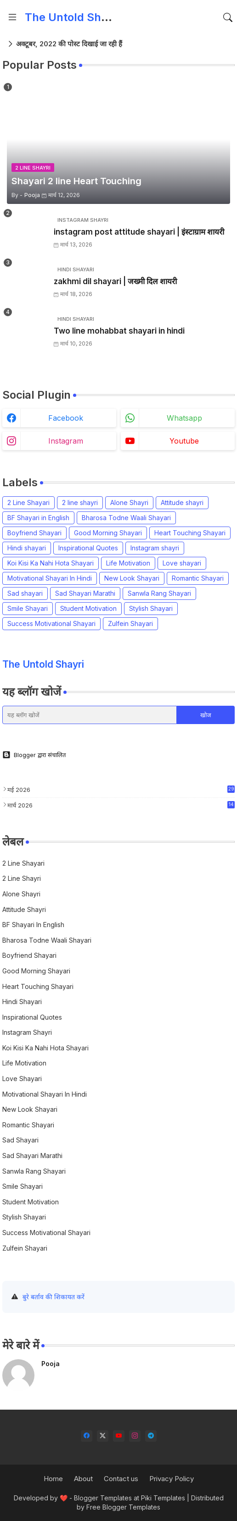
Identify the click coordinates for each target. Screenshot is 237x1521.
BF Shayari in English (38, 518)
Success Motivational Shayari (51, 623)
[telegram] (151, 1436)
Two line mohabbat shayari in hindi (119, 330)
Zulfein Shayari (130, 623)
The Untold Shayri (73, 17)
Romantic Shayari (198, 578)
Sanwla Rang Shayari (159, 593)
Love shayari (182, 563)
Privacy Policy (171, 1478)
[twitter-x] (102, 1436)
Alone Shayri (129, 502)
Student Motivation (88, 608)
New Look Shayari (131, 578)
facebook (65, 418)
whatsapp (184, 418)
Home (53, 1478)
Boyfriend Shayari (34, 533)
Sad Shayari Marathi (85, 593)
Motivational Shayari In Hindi (49, 578)
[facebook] (86, 1436)
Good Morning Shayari (108, 533)
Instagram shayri (154, 548)
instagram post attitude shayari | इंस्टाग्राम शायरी (139, 231)
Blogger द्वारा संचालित (34, 755)
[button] (228, 17)
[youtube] (118, 1436)
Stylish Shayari (151, 608)
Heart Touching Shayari (190, 533)
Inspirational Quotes (88, 548)
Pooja (50, 1363)
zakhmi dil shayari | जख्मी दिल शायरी (115, 281)
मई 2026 (121, 789)
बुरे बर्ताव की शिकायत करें (54, 1297)
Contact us (121, 1478)
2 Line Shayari (28, 502)
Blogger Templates (103, 1498)
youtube (184, 440)
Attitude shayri (182, 502)
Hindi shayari (26, 548)
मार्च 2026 (121, 805)
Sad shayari (25, 593)
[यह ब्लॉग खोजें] (89, 715)
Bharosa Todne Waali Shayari (126, 518)
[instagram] (135, 1436)
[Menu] (12, 17)
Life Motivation (128, 563)
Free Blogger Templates (123, 1507)
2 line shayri (80, 502)
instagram (65, 440)
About (83, 1478)
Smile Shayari (27, 608)
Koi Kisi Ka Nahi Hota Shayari (50, 563)
